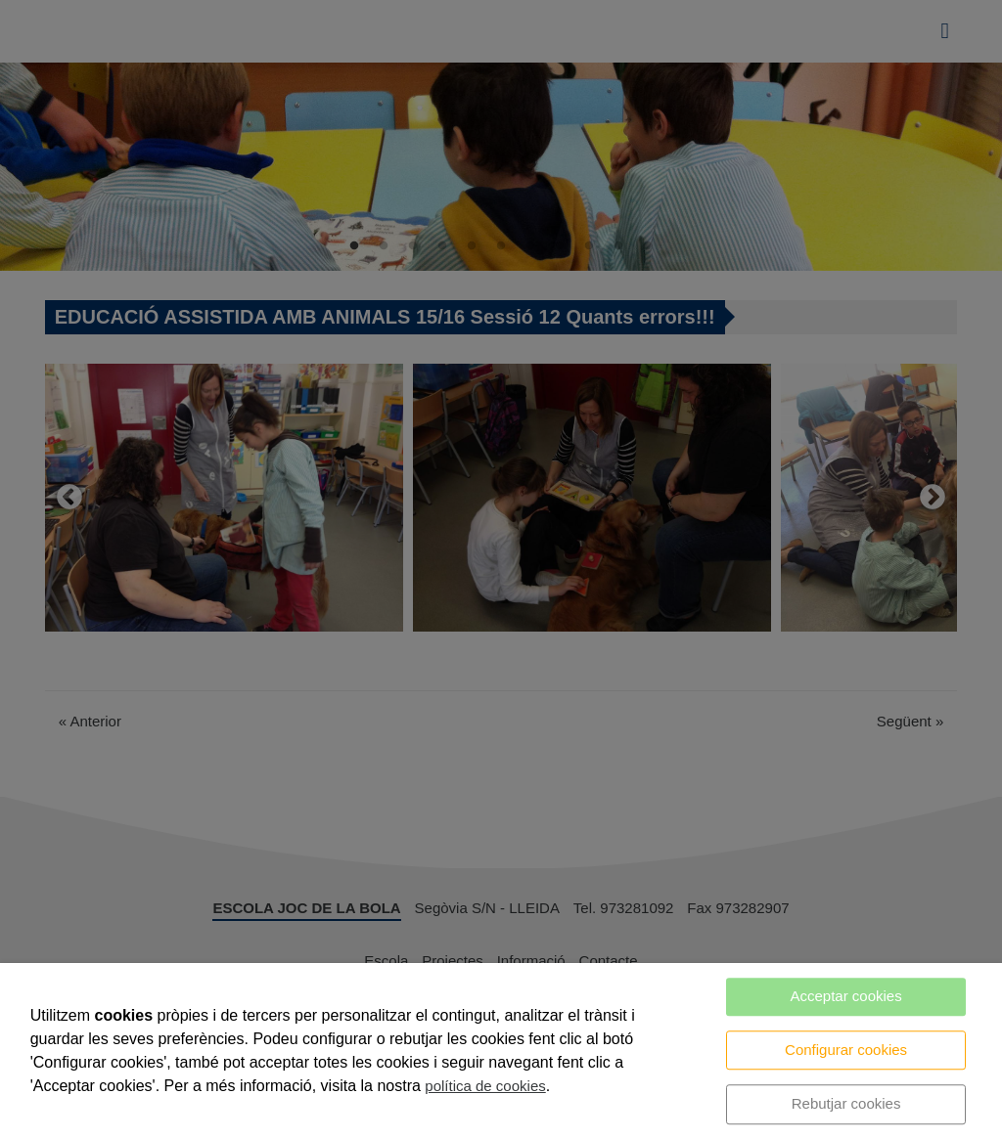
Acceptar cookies (845, 995)
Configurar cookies (846, 1049)
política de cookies (485, 1085)
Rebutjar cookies (846, 1103)
